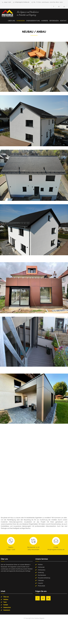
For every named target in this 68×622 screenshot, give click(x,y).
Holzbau (5, 599)
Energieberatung (33, 21)
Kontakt (63, 21)
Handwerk (21, 21)
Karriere (44, 21)
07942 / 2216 (7, 2)
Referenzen (54, 21)
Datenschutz (7, 607)
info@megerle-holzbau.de (22, 2)
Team (5, 602)
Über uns (11, 21)
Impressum (6, 610)
